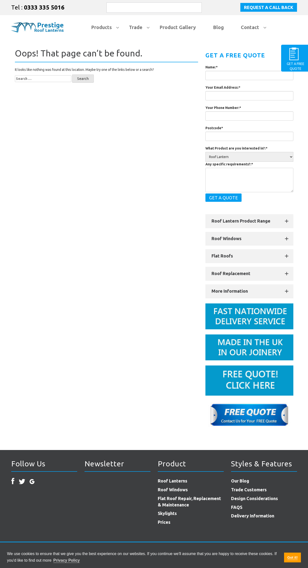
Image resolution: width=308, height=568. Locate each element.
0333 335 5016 (44, 7)
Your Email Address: (222, 87)
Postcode (214, 128)
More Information (230, 291)
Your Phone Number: (223, 108)
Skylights (167, 513)
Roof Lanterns (172, 480)
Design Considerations (254, 498)
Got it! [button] (292, 557)
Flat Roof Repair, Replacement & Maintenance (189, 501)
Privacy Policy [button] (66, 560)
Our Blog (240, 480)
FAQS (236, 507)
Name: (211, 67)
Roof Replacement (231, 273)
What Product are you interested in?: (236, 148)
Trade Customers (249, 489)
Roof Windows (227, 238)
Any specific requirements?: (229, 164)
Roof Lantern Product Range (241, 220)
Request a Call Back (268, 7)
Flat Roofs (222, 255)
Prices (164, 522)
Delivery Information (252, 515)
